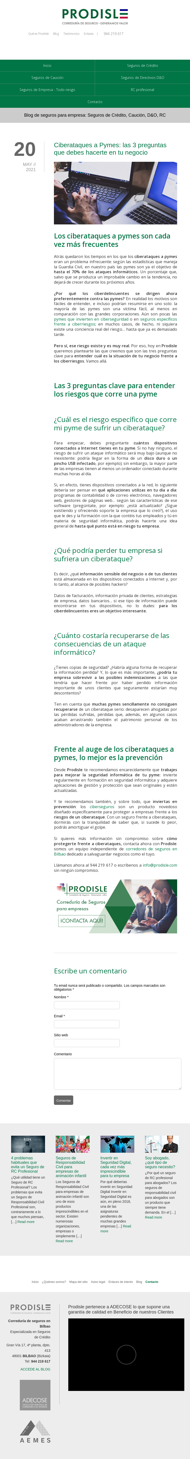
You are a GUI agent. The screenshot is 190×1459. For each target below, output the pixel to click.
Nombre (60, 997)
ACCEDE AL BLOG (35, 1369)
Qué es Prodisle (38, 34)
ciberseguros (102, 806)
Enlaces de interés (121, 1282)
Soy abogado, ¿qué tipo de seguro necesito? (160, 1162)
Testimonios (71, 34)
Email (58, 1016)
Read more (25, 1222)
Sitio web (61, 1035)
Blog (56, 34)
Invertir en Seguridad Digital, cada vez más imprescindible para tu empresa (116, 1167)
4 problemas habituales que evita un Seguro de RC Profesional (27, 1164)
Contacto (95, 101)
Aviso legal (98, 1282)
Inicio (47, 65)
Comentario (63, 1054)
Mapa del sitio (78, 1282)
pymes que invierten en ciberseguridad (91, 319)
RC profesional (142, 89)
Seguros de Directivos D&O (142, 77)
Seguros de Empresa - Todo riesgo (47, 89)
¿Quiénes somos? (54, 1282)
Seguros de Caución (47, 77)
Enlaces (89, 34)
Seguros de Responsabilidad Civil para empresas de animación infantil (71, 1167)
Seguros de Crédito (142, 65)
